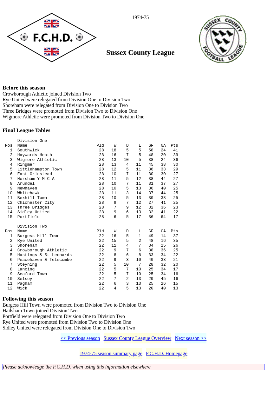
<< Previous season (80, 370)
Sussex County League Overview (138, 370)
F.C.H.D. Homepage (166, 385)
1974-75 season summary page (111, 385)
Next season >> (191, 370)
